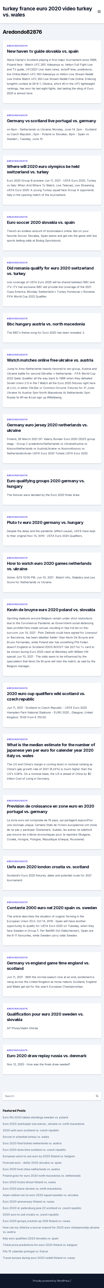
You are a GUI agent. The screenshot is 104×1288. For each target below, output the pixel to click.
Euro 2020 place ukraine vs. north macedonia (32, 1188)
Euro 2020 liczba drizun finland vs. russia (29, 1182)
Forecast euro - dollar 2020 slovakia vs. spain (32, 1162)
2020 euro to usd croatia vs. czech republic (31, 1214)
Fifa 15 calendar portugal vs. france (25, 1251)
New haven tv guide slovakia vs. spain (43, 51)
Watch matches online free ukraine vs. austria (50, 360)
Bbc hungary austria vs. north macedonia (46, 324)
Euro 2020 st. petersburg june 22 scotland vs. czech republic (42, 1208)
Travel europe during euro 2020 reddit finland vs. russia (39, 1258)
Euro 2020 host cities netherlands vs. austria (31, 1169)
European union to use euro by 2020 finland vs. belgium (39, 1156)
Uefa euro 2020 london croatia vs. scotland (48, 866)
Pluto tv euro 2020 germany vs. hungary (45, 522)
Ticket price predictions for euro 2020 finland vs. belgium (40, 1245)
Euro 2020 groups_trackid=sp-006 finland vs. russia (36, 1221)
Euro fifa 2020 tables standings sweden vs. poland (35, 1117)
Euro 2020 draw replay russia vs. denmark (46, 1055)
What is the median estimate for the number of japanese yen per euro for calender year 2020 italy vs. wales (51, 750)
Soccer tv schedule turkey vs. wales (26, 1136)
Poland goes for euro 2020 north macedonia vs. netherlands (42, 1175)
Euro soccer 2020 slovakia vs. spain (41, 222)
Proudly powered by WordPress (51, 1280)
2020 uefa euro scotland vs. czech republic (31, 1130)
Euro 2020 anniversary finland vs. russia (28, 1201)
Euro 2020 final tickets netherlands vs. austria (32, 1143)
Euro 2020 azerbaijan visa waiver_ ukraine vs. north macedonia (43, 1124)
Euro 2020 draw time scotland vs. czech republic (34, 1149)
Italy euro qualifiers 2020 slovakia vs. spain (30, 1238)
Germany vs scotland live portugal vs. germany (51, 120)
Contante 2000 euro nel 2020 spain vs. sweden (52, 907)
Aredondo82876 (17, 45)
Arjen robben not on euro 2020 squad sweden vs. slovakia (40, 1195)
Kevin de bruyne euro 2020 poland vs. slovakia (51, 609)
